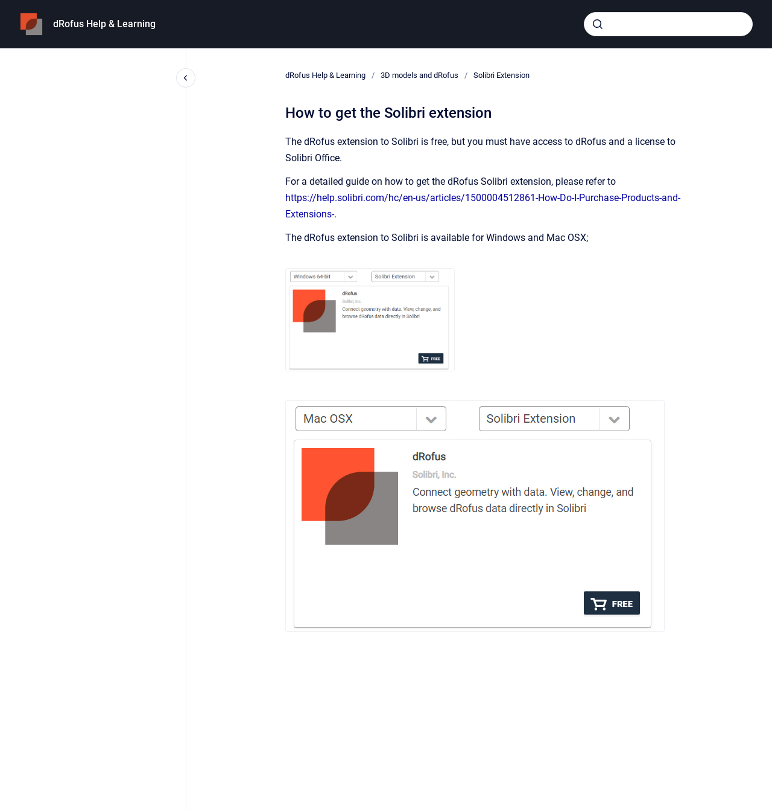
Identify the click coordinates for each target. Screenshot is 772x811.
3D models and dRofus (419, 75)
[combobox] (668, 24)
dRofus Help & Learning (104, 24)
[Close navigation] (185, 78)
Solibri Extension (501, 75)
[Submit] (597, 24)
